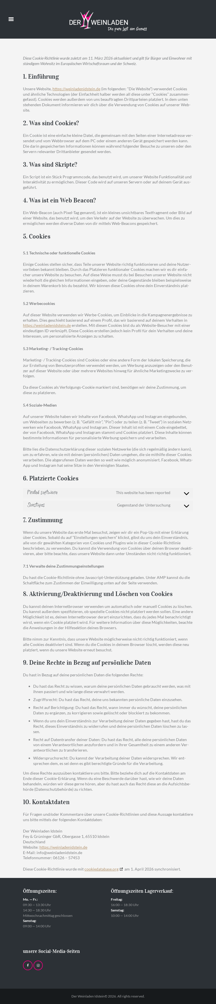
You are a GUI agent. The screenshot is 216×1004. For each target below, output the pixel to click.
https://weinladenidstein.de (76, 88)
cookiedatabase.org (101, 869)
